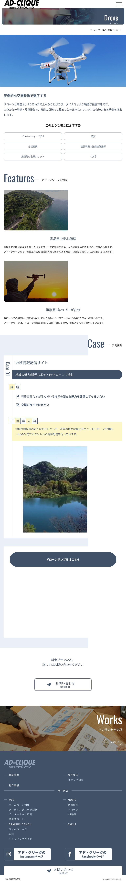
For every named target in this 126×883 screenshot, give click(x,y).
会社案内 (73, 774)
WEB (11, 799)
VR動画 (72, 814)
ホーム (93, 29)
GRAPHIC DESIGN (20, 824)
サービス (102, 29)
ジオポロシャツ (18, 829)
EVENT (72, 824)
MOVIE (72, 799)
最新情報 (14, 774)
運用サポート (16, 819)
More (113, 742)
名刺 (11, 834)
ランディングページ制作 (23, 809)
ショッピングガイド (20, 838)
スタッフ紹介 (76, 779)
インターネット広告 (20, 814)
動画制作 (73, 804)
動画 (110, 29)
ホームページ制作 (19, 804)
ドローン (73, 809)
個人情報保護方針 (13, 879)
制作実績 (14, 785)
